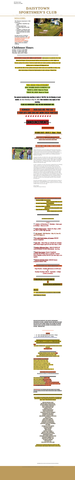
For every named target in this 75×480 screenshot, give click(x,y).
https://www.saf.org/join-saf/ (54, 205)
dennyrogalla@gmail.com (44, 181)
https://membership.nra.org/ (54, 201)
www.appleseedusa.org (40, 385)
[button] (43, 15)
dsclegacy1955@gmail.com (41, 65)
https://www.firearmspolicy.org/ (53, 208)
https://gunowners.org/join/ (54, 211)
